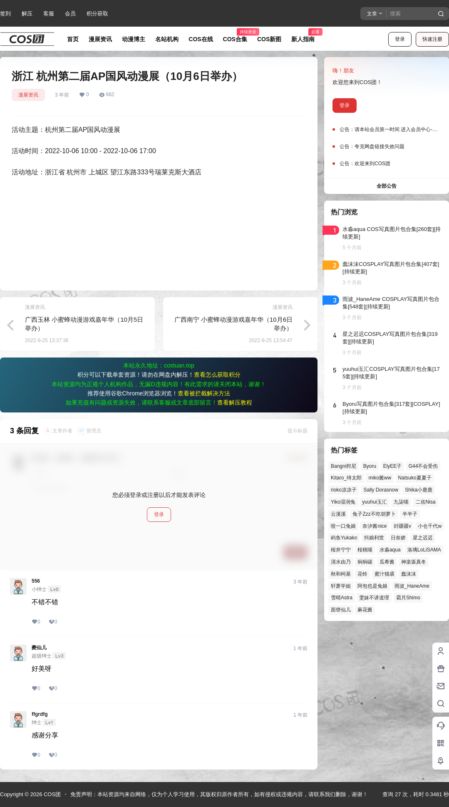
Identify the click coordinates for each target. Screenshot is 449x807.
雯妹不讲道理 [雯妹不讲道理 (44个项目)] (374, 598)
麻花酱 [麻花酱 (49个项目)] (364, 610)
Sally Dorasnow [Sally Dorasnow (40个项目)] (380, 490)
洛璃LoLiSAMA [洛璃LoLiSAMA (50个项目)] (424, 550)
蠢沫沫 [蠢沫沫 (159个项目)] (408, 574)
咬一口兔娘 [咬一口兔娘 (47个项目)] (343, 526)
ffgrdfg (40, 714)
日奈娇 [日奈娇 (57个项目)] (398, 538)
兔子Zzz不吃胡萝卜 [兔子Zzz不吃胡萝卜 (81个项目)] (373, 514)
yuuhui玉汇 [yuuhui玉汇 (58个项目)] (374, 502)
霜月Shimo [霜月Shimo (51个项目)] (408, 598)
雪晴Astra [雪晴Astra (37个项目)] (341, 598)
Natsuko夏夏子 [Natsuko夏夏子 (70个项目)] (415, 478)
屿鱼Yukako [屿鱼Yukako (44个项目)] (344, 538)
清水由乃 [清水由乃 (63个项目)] (341, 562)
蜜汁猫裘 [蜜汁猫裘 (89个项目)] (384, 574)
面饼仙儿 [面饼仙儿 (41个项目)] (341, 610)
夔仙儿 (39, 647)
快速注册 (432, 39)
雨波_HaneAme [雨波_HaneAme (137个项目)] (411, 586)
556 (36, 581)
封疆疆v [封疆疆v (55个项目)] (402, 526)
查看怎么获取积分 (217, 374)
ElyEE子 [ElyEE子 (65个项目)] (392, 466)
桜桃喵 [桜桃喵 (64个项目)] (364, 550)
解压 (27, 13)
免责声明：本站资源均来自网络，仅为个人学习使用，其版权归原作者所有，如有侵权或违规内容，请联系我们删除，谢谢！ (219, 794)
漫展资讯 (28, 95)
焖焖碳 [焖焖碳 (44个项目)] (364, 562)
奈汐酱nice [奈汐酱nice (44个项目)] (374, 526)
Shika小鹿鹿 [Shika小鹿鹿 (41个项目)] (418, 490)
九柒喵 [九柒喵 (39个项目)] (401, 502)
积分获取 (97, 13)
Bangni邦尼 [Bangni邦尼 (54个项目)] (343, 466)
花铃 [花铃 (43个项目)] (362, 574)
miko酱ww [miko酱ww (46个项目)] (379, 478)
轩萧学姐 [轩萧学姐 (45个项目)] (341, 586)
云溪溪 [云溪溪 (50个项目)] (338, 514)
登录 (400, 39)
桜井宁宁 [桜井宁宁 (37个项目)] (341, 550)
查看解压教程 (234, 402)
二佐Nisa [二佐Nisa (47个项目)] (426, 502)
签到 (5, 13)
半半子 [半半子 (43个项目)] (409, 514)
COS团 (51, 794)
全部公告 (387, 186)
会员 (70, 13)
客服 (48, 13)
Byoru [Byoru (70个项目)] (369, 466)
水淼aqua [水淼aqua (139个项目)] (390, 550)
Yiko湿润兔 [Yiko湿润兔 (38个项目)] (343, 502)
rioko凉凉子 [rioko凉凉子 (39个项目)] (344, 490)
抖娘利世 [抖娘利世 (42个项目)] (374, 538)
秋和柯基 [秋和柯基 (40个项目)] (341, 574)
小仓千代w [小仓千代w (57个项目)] (430, 526)
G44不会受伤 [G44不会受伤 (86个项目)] (423, 466)
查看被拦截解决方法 (204, 393)
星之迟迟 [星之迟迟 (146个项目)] (423, 538)
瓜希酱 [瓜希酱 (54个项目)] (387, 562)
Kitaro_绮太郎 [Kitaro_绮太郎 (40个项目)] (346, 478)
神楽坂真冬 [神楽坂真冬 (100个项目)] (413, 562)
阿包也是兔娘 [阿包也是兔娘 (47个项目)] (372, 586)
